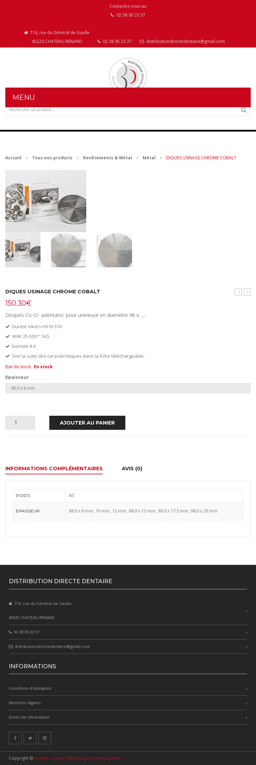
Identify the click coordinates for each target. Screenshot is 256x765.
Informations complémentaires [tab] (54, 468)
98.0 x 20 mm (204, 511)
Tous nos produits (52, 158)
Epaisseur (17, 377)
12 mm (119, 511)
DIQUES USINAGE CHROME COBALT (247, 292)
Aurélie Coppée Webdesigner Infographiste (77, 758)
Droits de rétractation (29, 717)
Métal (149, 158)
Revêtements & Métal (107, 158)
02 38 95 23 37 (115, 41)
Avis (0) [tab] (132, 468)
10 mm (102, 511)
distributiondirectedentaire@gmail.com (182, 41)
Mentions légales (24, 702)
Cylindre (238, 291)
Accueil (13, 158)
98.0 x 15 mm (142, 511)
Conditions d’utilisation (30, 688)
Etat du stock (18, 367)
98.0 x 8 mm (81, 511)
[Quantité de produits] (18, 423)
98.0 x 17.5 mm (173, 511)
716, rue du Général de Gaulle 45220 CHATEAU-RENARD (56, 37)
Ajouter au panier (87, 423)
